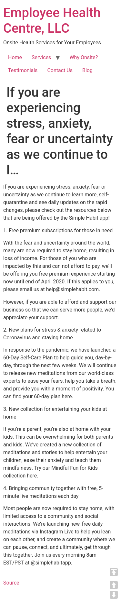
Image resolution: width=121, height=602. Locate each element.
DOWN (114, 595)
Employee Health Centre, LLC (52, 20)
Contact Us (60, 70)
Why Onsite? (83, 57)
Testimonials (22, 70)
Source (11, 583)
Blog (87, 70)
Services (41, 57)
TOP (114, 572)
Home (15, 57)
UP (114, 585)
